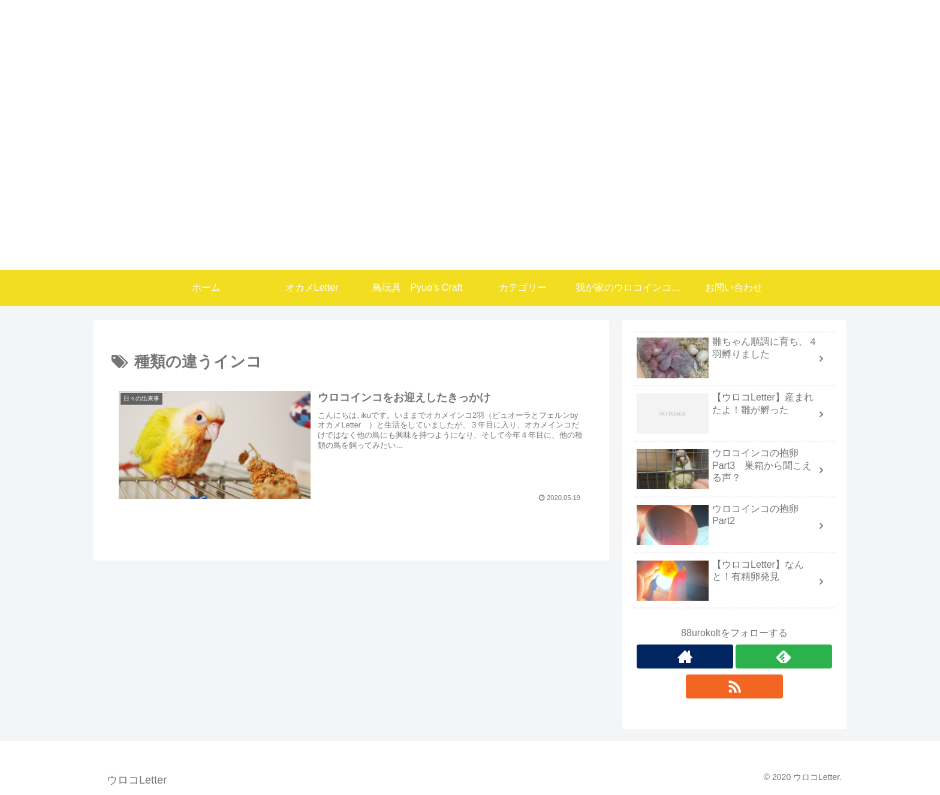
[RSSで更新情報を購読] (734, 686)
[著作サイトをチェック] (685, 656)
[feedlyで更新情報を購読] (784, 656)
